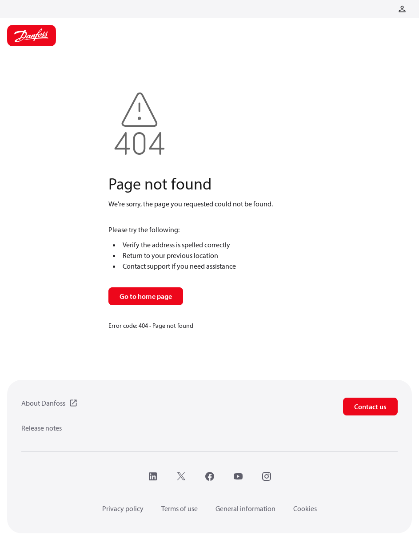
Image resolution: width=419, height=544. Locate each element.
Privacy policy (123, 508)
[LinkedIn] (153, 476)
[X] (181, 476)
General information (245, 508)
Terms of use (179, 508)
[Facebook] (209, 476)
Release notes (41, 427)
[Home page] (31, 35)
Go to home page (146, 296)
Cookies (305, 508)
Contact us (370, 406)
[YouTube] (238, 476)
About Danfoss (43, 403)
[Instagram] (266, 476)
